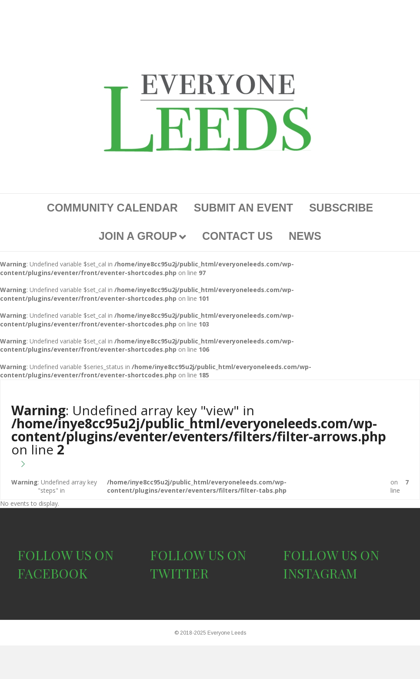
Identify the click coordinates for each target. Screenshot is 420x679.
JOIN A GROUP (138, 236)
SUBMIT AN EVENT (243, 208)
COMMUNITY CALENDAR (112, 208)
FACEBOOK (52, 573)
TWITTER (179, 573)
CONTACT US (237, 236)
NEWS (305, 236)
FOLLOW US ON (65, 555)
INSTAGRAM (320, 573)
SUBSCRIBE (341, 208)
